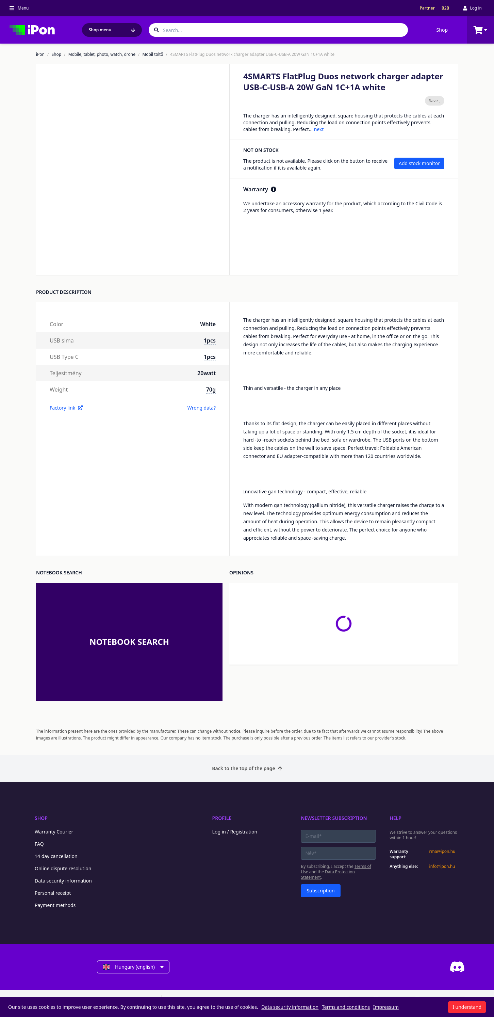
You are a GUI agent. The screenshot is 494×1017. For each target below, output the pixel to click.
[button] (108, 256)
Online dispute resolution (63, 868)
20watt (206, 373)
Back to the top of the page (247, 768)
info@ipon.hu (442, 866)
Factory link (66, 407)
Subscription (320, 890)
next (319, 129)
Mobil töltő (152, 54)
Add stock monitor (419, 163)
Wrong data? (201, 407)
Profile (222, 818)
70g (211, 389)
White (208, 324)
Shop (442, 30)
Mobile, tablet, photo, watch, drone (101, 54)
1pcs (210, 340)
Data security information (63, 880)
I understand (466, 1007)
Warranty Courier (54, 831)
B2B (445, 8)
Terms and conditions (346, 1007)
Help (395, 818)
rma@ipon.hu (442, 851)
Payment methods (55, 905)
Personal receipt (53, 893)
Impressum (386, 1007)
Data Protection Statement (328, 874)
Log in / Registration (235, 831)
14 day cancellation (56, 856)
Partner (426, 8)
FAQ (39, 844)
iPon (40, 54)
